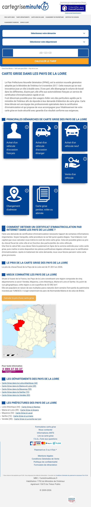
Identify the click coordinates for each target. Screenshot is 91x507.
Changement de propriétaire (55, 17)
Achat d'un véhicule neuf (72, 144)
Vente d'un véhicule (70, 176)
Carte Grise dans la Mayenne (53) (17, 389)
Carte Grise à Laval (24, 413)
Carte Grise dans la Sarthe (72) (15, 392)
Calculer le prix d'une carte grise (19, 298)
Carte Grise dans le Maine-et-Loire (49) (19, 386)
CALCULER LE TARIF (45, 61)
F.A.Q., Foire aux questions (45, 439)
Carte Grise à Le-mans (23, 416)
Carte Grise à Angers (29, 410)
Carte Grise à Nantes (31, 407)
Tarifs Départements (23, 17)
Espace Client (24, 22)
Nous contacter (45, 430)
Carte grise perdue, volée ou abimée (44, 210)
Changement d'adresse (11, 22)
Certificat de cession (72, 17)
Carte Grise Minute (7, 68)
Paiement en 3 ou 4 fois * (45, 450)
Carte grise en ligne (37, 17)
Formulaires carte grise (45, 427)
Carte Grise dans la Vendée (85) (16, 395)
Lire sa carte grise (46, 436)
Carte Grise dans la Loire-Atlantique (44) (20, 383)
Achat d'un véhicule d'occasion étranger (41, 148)
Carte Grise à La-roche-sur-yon (27, 419)
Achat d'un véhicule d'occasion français (12, 148)
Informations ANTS (45, 433)
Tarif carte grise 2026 (21, 68)
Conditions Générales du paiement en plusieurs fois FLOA (72, 475)
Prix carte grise (9, 17)
